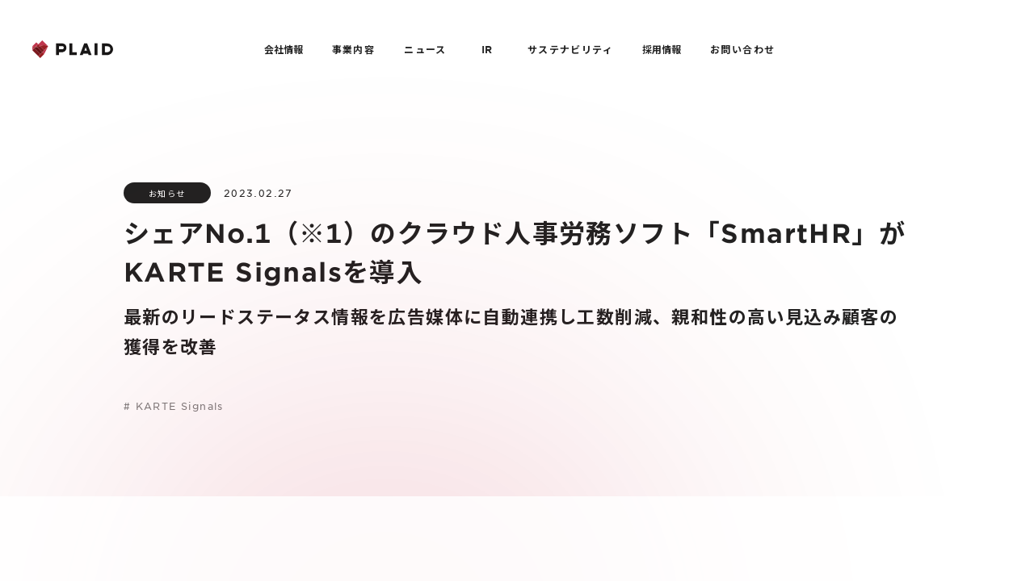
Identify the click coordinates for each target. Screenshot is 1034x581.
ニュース (425, 49)
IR (486, 49)
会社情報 (283, 49)
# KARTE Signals (174, 405)
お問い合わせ (742, 49)
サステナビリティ (570, 49)
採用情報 (661, 49)
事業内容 (354, 49)
